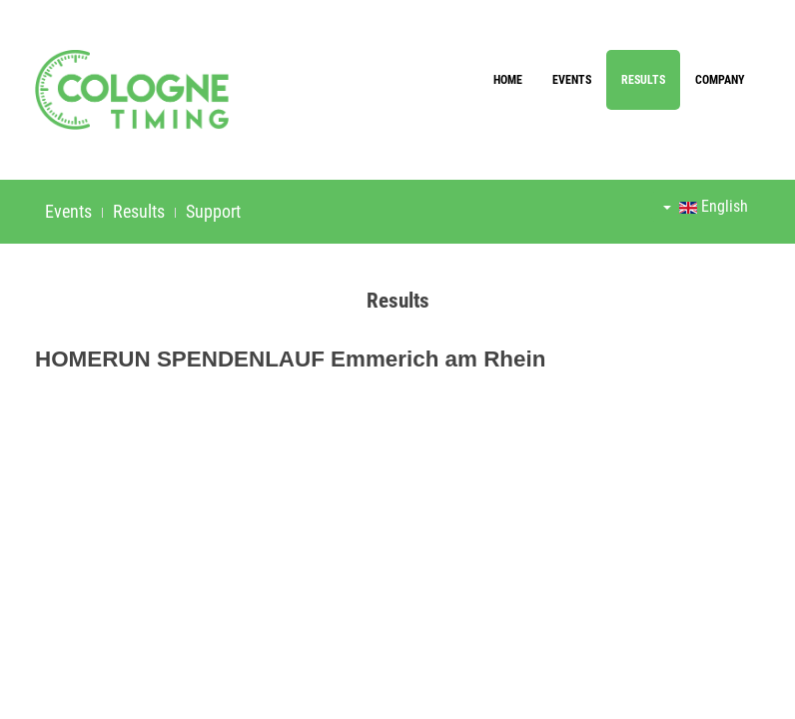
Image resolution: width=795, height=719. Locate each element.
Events (571, 80)
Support (213, 211)
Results (643, 80)
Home (507, 80)
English (705, 206)
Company (720, 80)
